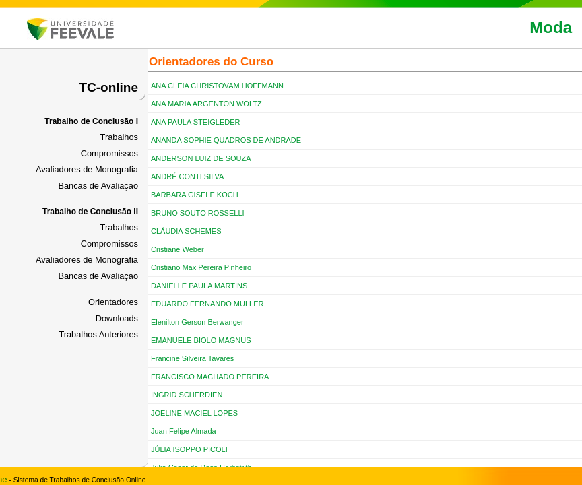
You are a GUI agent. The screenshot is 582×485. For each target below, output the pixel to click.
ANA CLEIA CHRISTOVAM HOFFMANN (217, 86)
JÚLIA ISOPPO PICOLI (189, 449)
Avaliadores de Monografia (87, 169)
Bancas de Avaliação (98, 186)
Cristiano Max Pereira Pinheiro (201, 267)
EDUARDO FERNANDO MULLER (207, 304)
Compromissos (109, 153)
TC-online (108, 87)
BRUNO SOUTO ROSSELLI (198, 213)
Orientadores (113, 302)
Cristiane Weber (177, 249)
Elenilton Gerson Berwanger (197, 322)
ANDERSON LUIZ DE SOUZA (201, 158)
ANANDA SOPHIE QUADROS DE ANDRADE (226, 140)
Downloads (117, 318)
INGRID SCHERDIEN (186, 395)
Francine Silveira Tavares (192, 358)
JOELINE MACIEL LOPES (194, 413)
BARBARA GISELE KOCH (194, 195)
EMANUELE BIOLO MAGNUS (201, 340)
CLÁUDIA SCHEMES (186, 231)
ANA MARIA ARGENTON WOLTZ (206, 104)
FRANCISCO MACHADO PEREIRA (210, 377)
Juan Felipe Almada (183, 431)
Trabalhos (119, 137)
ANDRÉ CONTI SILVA (187, 176)
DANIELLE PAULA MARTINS (199, 286)
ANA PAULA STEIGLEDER (195, 122)
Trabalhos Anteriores (98, 334)
